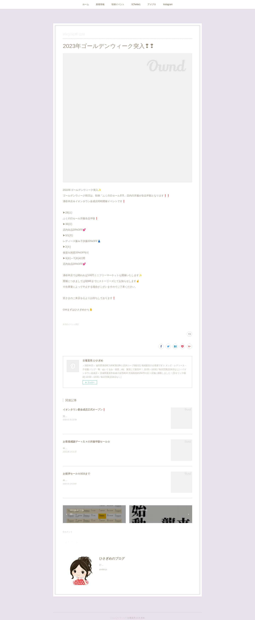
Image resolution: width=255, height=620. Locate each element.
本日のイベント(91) (70, 324)
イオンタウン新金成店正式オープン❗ (84, 409)
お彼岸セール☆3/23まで (76, 473)
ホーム (86, 4)
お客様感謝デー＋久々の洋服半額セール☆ (86, 441)
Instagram (167, 4)
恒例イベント (118, 4)
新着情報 (100, 4)
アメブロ (152, 4)
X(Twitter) (135, 4)
